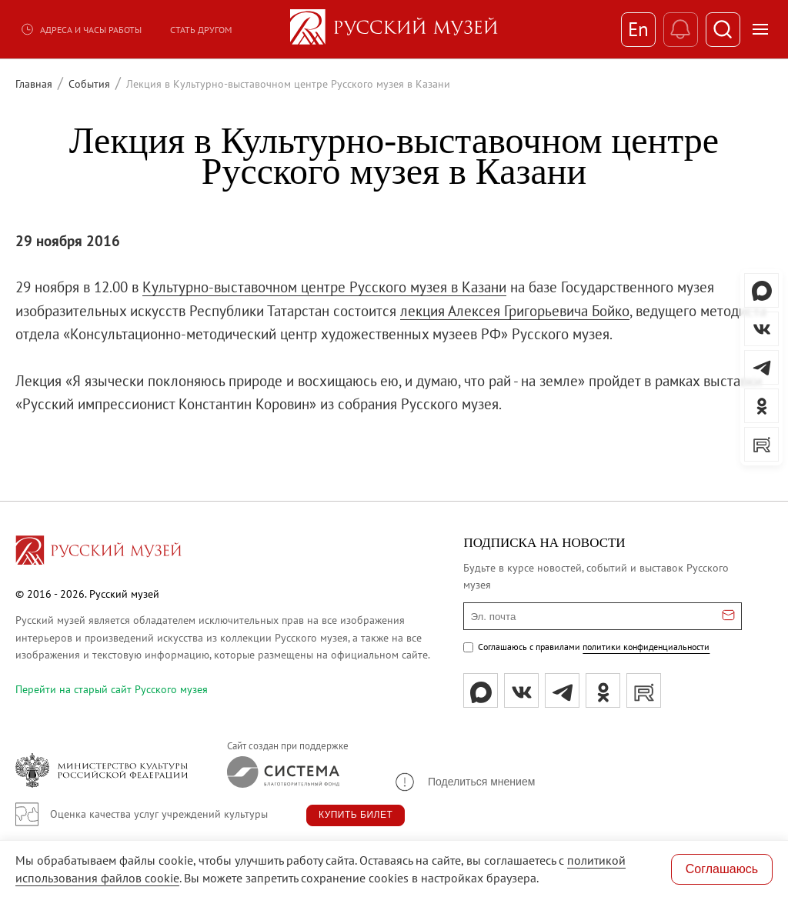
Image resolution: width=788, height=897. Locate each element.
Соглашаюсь (722, 868)
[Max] (480, 690)
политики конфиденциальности (646, 646)
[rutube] (643, 690)
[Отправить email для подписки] (728, 616)
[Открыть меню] (760, 29)
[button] (464, 782)
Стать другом (201, 29)
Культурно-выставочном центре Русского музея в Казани (324, 287)
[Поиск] (723, 29)
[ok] (603, 690)
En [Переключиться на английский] (638, 29)
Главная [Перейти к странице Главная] (33, 84)
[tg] (562, 690)
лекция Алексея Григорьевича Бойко (514, 311)
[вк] (521, 690)
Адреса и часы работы (81, 29)
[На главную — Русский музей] (394, 29)
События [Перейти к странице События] (89, 84)
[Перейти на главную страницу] (98, 552)
